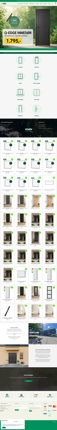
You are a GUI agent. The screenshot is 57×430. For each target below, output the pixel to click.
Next (56, 27)
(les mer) (17, 425)
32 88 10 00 (4, 406)
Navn (7, 422)
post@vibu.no (43, 126)
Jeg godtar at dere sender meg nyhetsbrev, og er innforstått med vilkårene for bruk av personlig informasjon (34, 408)
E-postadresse (18, 422)
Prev (1, 27)
